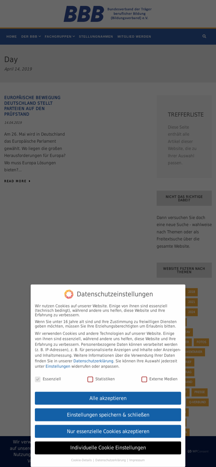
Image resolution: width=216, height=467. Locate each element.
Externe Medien (159, 375)
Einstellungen (58, 363)
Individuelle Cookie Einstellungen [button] (108, 445)
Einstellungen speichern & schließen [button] (108, 411)
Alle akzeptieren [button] (108, 395)
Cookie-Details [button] (82, 457)
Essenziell (48, 375)
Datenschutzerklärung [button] (111, 457)
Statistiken (101, 375)
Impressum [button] (137, 457)
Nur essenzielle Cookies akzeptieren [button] (108, 428)
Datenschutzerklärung (93, 358)
